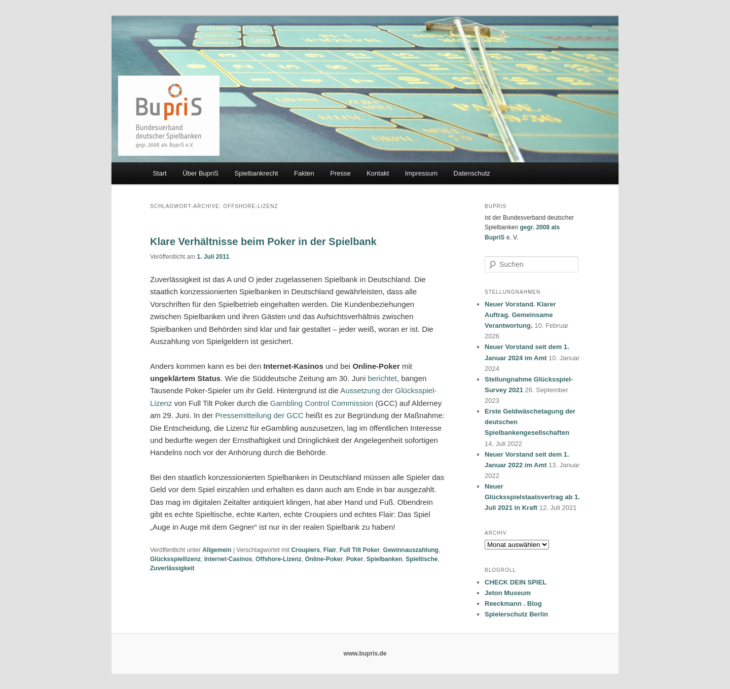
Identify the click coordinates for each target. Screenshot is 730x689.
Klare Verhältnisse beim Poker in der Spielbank (263, 241)
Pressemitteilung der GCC (259, 415)
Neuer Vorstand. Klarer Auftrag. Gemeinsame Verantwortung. (520, 314)
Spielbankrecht (256, 173)
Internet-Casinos (228, 559)
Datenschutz (472, 173)
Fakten (304, 173)
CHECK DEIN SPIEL (515, 582)
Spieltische (421, 559)
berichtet (382, 378)
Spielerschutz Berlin (516, 614)
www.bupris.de (365, 653)
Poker (354, 559)
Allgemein (216, 550)
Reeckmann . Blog (513, 603)
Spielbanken (385, 559)
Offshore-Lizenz (279, 559)
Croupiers (305, 550)
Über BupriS (200, 173)
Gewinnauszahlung (411, 550)
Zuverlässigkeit (172, 568)
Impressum (421, 173)
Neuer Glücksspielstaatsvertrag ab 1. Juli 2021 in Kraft (532, 497)
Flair (329, 550)
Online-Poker (324, 559)
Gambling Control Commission (321, 403)
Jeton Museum (508, 593)
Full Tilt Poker (360, 550)
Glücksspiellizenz (175, 559)
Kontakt (378, 173)
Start (159, 173)
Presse (340, 173)
